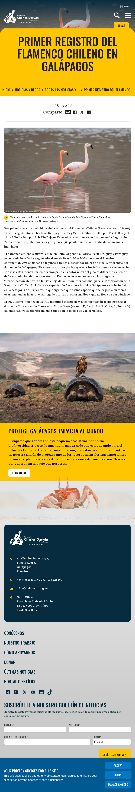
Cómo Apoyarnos (19, 652)
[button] (128, 15)
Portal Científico (20, 681)
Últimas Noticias (20, 671)
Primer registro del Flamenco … (108, 90)
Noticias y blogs (27, 90)
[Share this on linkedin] (89, 112)
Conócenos (14, 633)
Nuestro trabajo (19, 642)
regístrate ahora (115, 755)
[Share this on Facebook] (75, 112)
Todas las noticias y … (62, 90)
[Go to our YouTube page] (32, 691)
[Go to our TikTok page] (48, 691)
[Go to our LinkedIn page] (40, 691)
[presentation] (31, 754)
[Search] (117, 15)
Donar (121, 26)
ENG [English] (124, 6)
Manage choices (118, 784)
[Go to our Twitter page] (23, 691)
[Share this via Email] (68, 112)
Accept (118, 765)
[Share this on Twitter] (82, 112)
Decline (118, 775)
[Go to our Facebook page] (6, 691)
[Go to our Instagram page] (15, 691)
